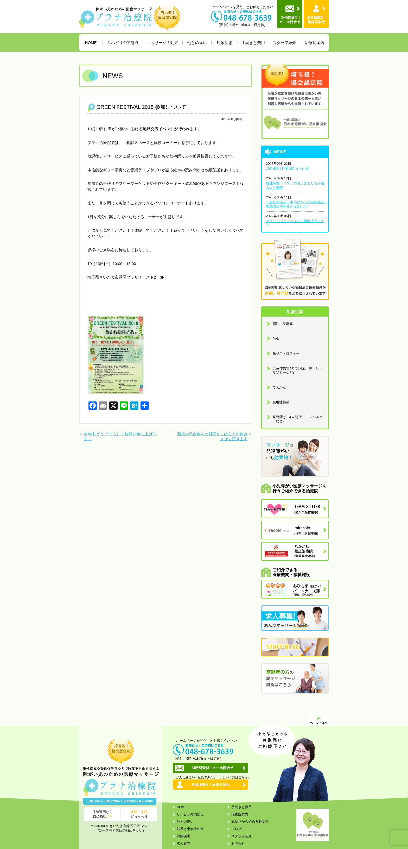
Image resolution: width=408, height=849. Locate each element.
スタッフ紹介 (284, 43)
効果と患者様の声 (190, 829)
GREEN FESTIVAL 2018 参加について (141, 107)
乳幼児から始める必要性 (250, 821)
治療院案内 (314, 43)
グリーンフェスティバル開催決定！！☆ (295, 223)
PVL (275, 339)
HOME (91, 43)
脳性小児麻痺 (282, 324)
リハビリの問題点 (122, 43)
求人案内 (183, 843)
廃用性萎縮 (280, 402)
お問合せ (238, 843)
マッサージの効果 (162, 43)
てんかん (279, 387)
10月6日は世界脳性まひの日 (287, 169)
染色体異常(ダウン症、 (297, 370)
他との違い (197, 43)
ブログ (236, 829)
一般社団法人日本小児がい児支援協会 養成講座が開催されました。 (295, 204)
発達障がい (297, 419)
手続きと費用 (253, 43)
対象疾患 (224, 43)
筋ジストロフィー (285, 353)
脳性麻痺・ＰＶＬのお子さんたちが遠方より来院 (295, 185)
